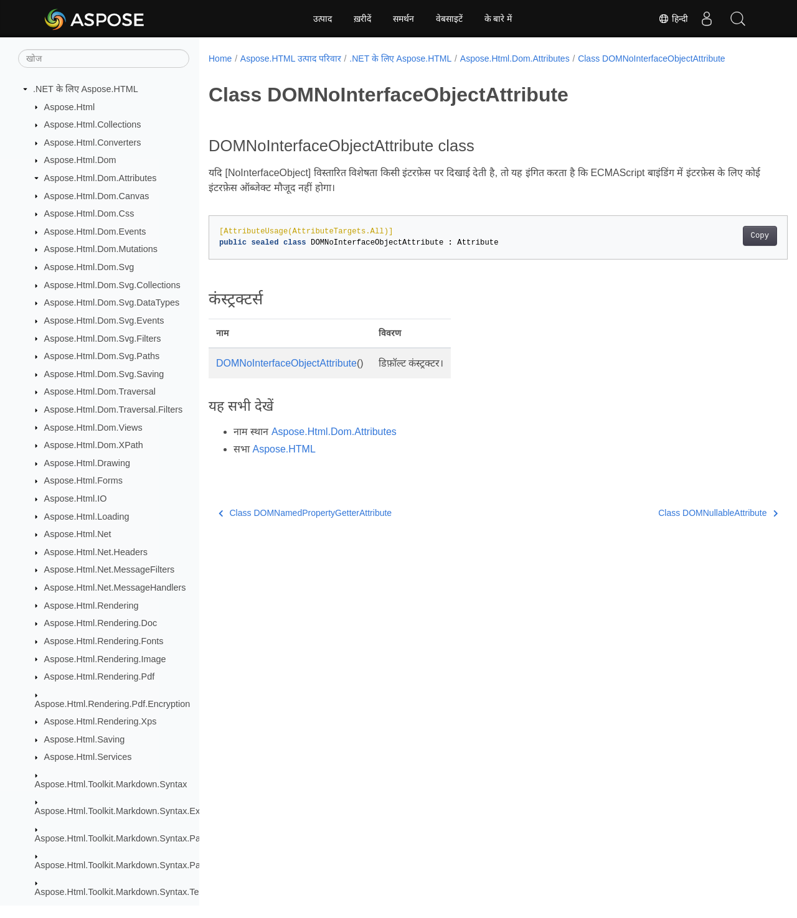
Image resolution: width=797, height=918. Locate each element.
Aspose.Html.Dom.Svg (89, 267)
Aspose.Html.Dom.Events (95, 232)
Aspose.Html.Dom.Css (89, 213)
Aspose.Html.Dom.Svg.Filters (102, 339)
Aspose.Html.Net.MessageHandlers (115, 587)
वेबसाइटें (449, 19)
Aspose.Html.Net (77, 534)
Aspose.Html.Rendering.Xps (100, 721)
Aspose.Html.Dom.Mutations (101, 249)
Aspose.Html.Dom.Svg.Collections (112, 285)
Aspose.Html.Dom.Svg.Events (104, 321)
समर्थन (403, 19)
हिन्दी (673, 18)
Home (220, 58)
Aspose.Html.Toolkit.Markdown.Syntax (111, 784)
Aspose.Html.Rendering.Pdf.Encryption (113, 704)
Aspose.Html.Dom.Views (93, 428)
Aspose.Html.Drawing (87, 463)
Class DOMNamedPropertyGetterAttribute (305, 513)
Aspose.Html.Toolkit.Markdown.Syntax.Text (120, 892)
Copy (719, 236)
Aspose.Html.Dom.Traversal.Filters (113, 410)
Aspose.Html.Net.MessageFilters (109, 569)
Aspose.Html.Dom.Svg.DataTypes (112, 302)
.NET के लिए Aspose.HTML (85, 89)
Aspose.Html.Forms (83, 480)
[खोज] (103, 58)
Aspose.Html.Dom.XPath (93, 445)
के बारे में (498, 19)
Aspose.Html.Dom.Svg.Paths (102, 356)
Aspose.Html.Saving (84, 739)
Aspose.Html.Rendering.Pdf (99, 676)
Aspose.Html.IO (75, 498)
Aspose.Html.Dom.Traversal (100, 391)
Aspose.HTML (283, 449)
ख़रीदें (362, 19)
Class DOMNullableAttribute (678, 513)
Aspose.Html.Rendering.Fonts (104, 641)
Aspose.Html (69, 107)
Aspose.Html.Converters (92, 143)
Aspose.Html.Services (88, 757)
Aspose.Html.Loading (87, 517)
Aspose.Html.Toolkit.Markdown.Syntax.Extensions (134, 811)
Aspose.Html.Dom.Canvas (96, 196)
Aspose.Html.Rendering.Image (105, 659)
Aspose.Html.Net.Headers (96, 552)
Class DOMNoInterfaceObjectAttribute (651, 58)
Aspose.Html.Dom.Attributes (100, 178)
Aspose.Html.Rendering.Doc (101, 623)
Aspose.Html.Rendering (91, 606)
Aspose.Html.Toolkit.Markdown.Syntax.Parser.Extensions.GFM (160, 865)
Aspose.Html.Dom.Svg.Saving (104, 374)
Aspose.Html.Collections (92, 124)
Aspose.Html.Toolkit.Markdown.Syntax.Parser (125, 838)
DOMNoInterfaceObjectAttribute (286, 363)
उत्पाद (322, 19)
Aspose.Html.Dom (80, 160)
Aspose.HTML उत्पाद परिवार (290, 58)
